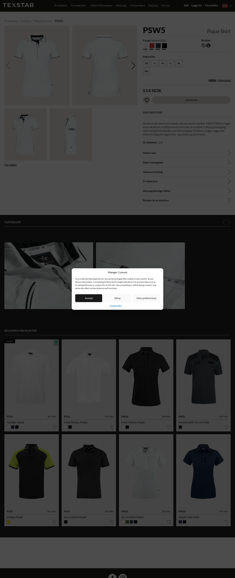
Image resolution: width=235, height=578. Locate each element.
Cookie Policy (116, 305)
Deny (117, 298)
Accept (89, 298)
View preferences (146, 298)
